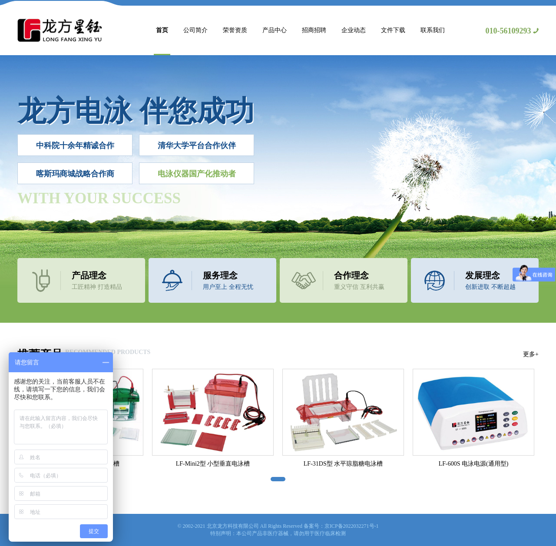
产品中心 (274, 30)
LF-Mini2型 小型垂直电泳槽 (213, 463)
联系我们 (432, 30)
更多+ (531, 354)
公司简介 (195, 30)
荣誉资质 (235, 30)
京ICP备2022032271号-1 (351, 526)
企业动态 (353, 30)
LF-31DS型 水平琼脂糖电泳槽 (343, 463)
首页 (162, 30)
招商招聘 (314, 30)
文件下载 (393, 30)
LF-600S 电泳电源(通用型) (474, 463)
